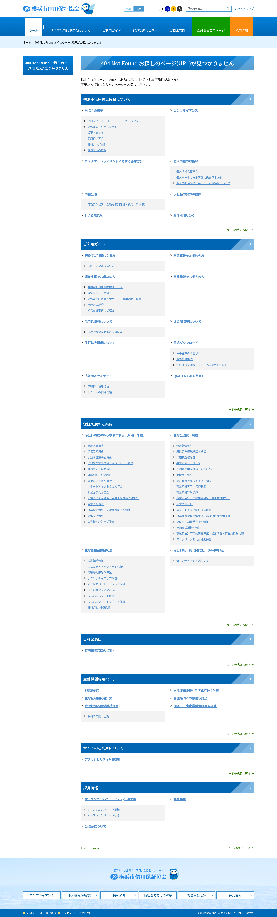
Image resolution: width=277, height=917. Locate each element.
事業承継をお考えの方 (189, 276)
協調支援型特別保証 (188, 527)
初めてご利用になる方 (100, 255)
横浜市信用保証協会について (107, 99)
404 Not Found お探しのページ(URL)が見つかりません (48, 65)
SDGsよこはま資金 (99, 475)
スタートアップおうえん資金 (105, 486)
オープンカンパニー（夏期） (105, 809)
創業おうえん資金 (98, 492)
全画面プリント (214, 42)
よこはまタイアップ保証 (102, 578)
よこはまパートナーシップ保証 (106, 584)
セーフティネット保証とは (192, 560)
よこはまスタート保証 (101, 596)
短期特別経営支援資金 (101, 521)
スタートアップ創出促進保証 (193, 510)
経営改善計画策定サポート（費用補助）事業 (114, 299)
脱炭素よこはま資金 (100, 469)
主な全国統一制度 (186, 435)
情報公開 (91, 194)
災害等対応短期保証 (100, 572)
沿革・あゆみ (96, 132)
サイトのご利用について (103, 747)
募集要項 (180, 799)
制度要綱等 (92, 690)
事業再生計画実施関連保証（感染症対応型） (203, 498)
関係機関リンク (184, 215)
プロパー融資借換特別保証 (192, 521)
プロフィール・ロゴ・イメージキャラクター (114, 121)
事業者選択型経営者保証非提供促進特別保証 (203, 516)
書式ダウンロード (186, 342)
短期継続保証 (96, 560)
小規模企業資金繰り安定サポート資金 (110, 463)
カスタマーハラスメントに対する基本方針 (114, 161)
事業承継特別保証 (187, 492)
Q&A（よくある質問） (189, 375)
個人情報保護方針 (80, 895)
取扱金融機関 (184, 359)
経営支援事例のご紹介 (101, 310)
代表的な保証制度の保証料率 (105, 332)
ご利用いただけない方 (101, 266)
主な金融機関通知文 (98, 698)
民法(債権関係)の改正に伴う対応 (196, 690)
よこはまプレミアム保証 (102, 590)
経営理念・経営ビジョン (102, 127)
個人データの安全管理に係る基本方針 (199, 177)
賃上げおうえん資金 (100, 481)
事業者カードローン (188, 463)
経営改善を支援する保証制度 (193, 481)
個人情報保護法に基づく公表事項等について (203, 183)
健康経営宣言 (96, 138)
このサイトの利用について (42, 913)
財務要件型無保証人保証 (191, 451)
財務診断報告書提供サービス (105, 287)
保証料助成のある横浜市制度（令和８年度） (115, 435)
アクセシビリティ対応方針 (103, 759)
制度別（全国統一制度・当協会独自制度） (202, 365)
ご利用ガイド (94, 243)
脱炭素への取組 (97, 150)
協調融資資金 (96, 445)
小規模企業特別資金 (100, 457)
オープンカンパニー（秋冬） (105, 815)
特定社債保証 (184, 445)
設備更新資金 (96, 451)
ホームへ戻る (91, 848)
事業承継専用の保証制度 (191, 486)
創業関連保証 (184, 504)
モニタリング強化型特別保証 (193, 539)
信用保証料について (98, 321)
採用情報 (90, 787)
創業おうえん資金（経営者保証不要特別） (113, 498)
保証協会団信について (100, 342)
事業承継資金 (96, 504)
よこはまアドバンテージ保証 (105, 566)
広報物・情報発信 (98, 386)
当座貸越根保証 (185, 457)
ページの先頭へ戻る (238, 230)
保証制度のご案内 (98, 423)
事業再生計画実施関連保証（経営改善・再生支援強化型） (211, 533)
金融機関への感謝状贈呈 (190, 698)
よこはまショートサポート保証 (106, 602)
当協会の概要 (94, 110)
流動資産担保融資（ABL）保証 (195, 469)
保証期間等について (187, 321)
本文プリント (241, 42)
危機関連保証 (184, 475)
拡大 (139, 8)
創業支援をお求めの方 (189, 255)
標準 (128, 8)
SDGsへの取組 (96, 144)
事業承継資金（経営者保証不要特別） (110, 510)
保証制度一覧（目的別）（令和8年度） (200, 550)
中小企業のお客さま (188, 353)
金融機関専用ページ (99, 678)
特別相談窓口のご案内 (100, 650)
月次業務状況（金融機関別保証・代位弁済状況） (117, 204)
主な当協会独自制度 (98, 550)
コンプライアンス (186, 110)
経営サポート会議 (98, 293)
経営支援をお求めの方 (100, 276)
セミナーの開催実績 (100, 392)
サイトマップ (246, 9)
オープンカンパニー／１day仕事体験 (110, 799)
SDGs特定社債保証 (99, 607)
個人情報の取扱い (186, 161)
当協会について (95, 826)
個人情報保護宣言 (187, 171)
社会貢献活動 (94, 215)
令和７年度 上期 (98, 716)
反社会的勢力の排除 (187, 194)
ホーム (27, 42)
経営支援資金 (96, 516)
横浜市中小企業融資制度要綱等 (195, 706)
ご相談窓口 (92, 639)
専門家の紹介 (96, 305)
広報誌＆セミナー (97, 375)
